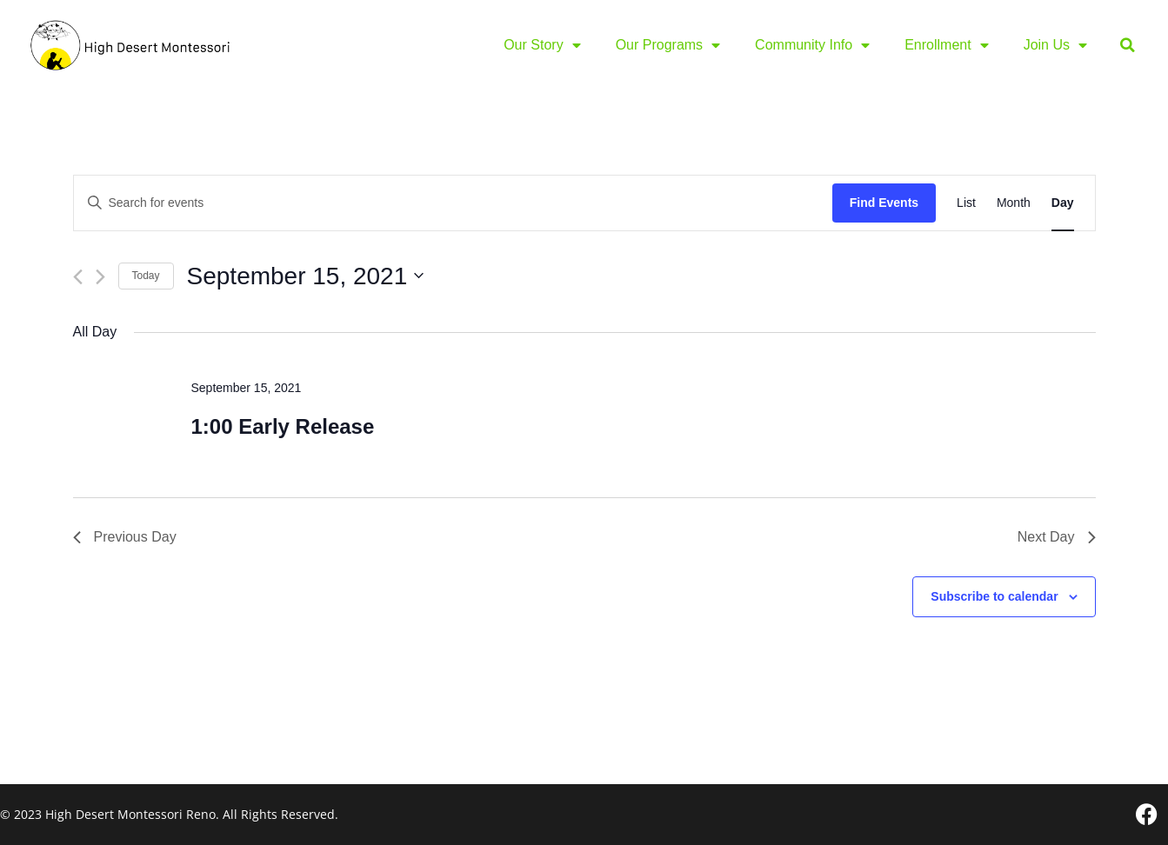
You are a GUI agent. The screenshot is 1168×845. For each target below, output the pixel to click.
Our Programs (668, 45)
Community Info (812, 45)
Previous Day (125, 536)
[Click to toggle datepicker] (305, 276)
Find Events (884, 203)
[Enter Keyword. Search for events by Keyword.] (453, 203)
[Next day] (100, 277)
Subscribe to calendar (994, 596)
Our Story (542, 45)
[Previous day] (78, 277)
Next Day (1057, 536)
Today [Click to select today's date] (146, 275)
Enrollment (946, 45)
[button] (1127, 45)
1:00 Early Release (282, 426)
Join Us (1055, 45)
